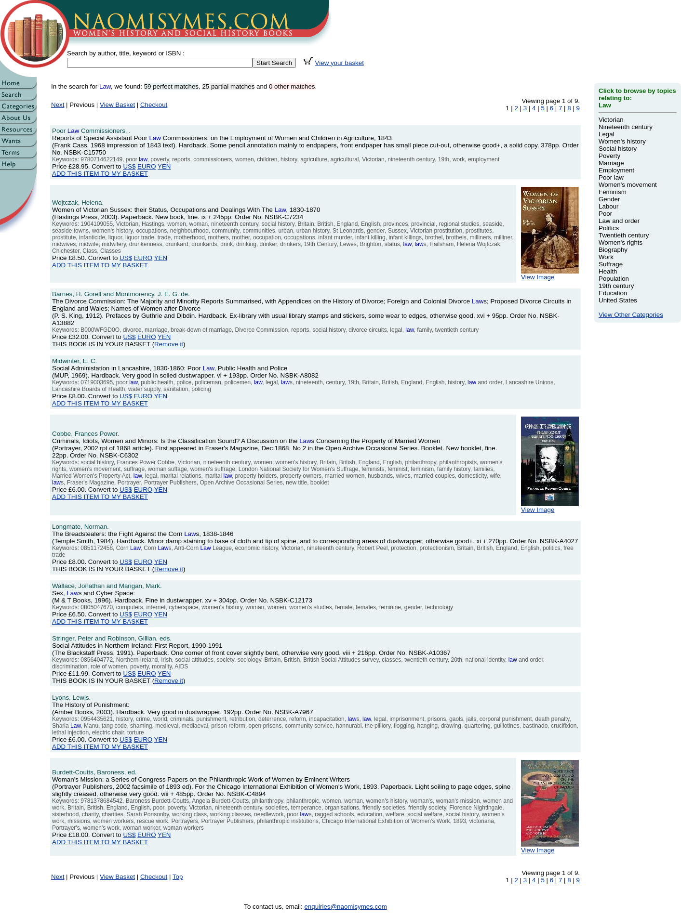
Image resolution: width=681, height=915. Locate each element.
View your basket (339, 62)
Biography (613, 249)
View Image (550, 274)
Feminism (613, 192)
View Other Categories (631, 314)
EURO (146, 166)
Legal (606, 134)
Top (178, 876)
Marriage (611, 163)
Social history (618, 148)
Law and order (619, 220)
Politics (609, 228)
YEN (164, 166)
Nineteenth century (626, 127)
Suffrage (611, 264)
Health (608, 271)
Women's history (622, 141)
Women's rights (620, 242)
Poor (605, 213)
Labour (609, 206)
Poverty (609, 155)
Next (57, 104)
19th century (616, 285)
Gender (609, 199)
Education (613, 293)
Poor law (611, 177)
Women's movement (628, 184)
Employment (616, 170)
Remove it (168, 344)
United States (618, 300)
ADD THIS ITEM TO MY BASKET (100, 173)
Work (606, 257)
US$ (129, 166)
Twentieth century (624, 235)
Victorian (611, 119)
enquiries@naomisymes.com (345, 906)
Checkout (153, 104)
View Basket (117, 104)
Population (614, 278)
